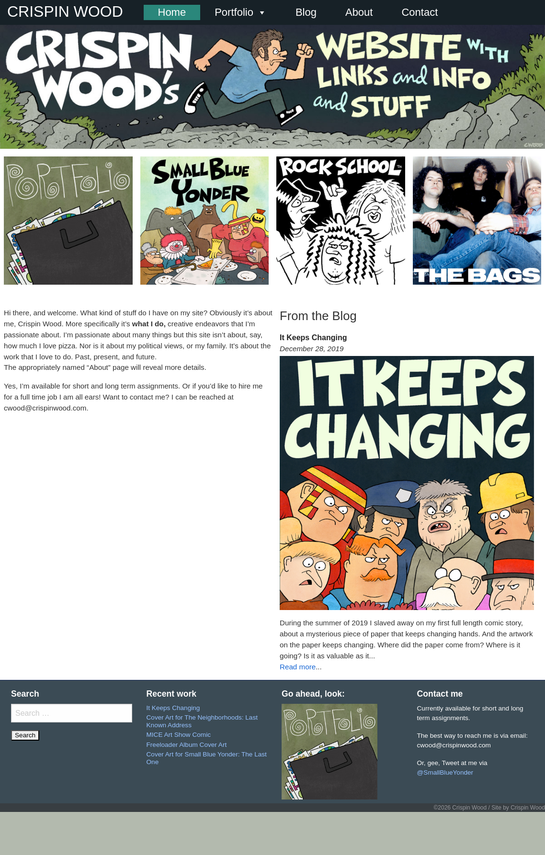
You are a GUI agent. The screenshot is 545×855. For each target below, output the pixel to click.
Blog (306, 12)
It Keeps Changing (173, 707)
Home (172, 12)
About (359, 12)
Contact (419, 12)
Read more (298, 667)
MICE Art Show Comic (179, 734)
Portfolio (241, 12)
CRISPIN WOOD (65, 11)
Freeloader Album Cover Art (187, 744)
